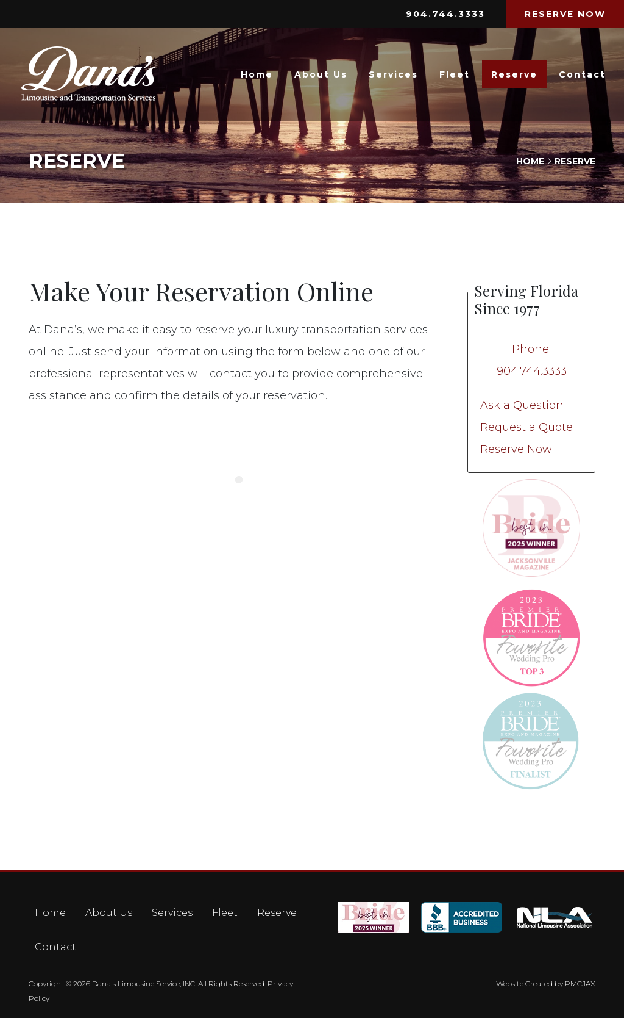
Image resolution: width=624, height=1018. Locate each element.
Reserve (514, 74)
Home (257, 74)
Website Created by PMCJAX (545, 983)
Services (393, 74)
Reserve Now (516, 449)
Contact (582, 74)
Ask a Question (522, 405)
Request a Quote (526, 427)
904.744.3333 (445, 14)
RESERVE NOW (565, 14)
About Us (320, 74)
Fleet (454, 74)
